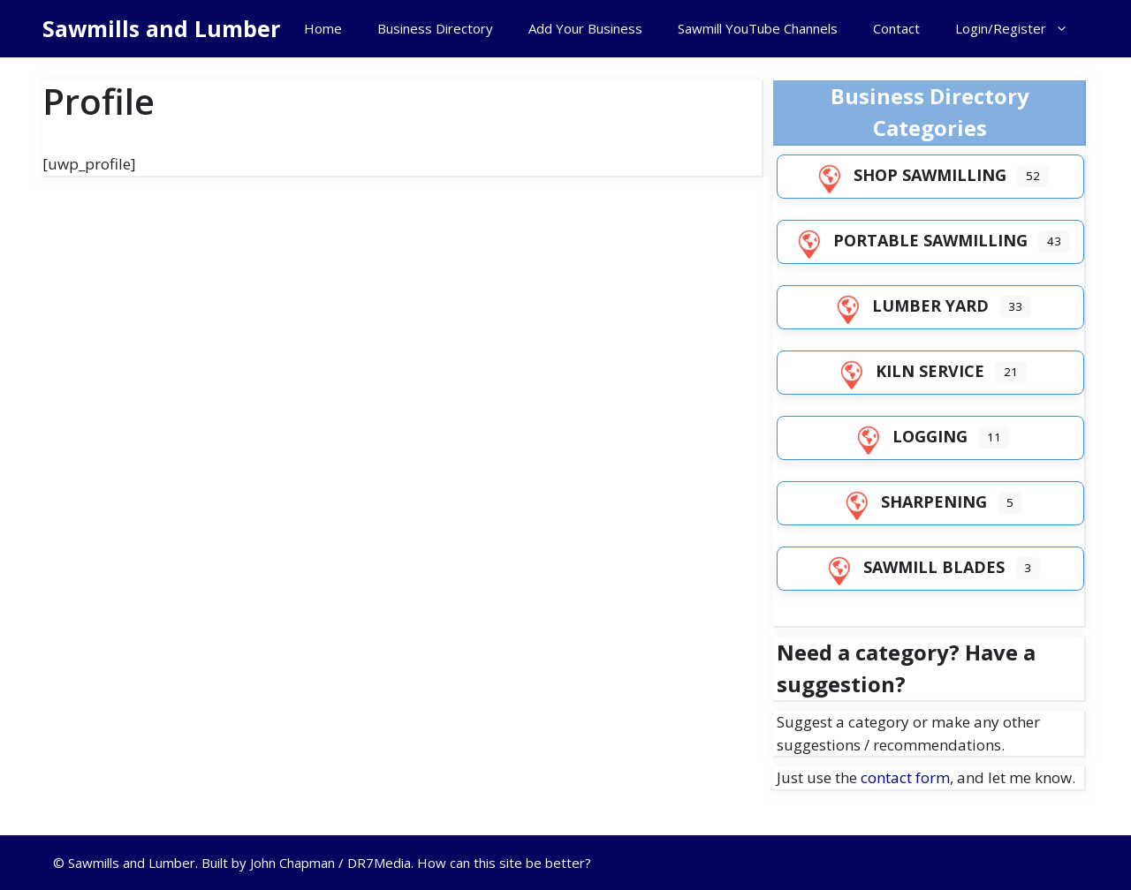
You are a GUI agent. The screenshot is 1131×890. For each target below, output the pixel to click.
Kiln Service (908, 370)
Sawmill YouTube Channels (758, 28)
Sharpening (913, 501)
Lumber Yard (909, 305)
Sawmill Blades (913, 566)
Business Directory (435, 28)
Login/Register (1020, 28)
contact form (905, 777)
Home (323, 28)
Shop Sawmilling (908, 174)
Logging (909, 436)
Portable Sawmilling (909, 240)
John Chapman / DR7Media (330, 862)
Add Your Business (585, 28)
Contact (896, 28)
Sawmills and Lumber (161, 28)
